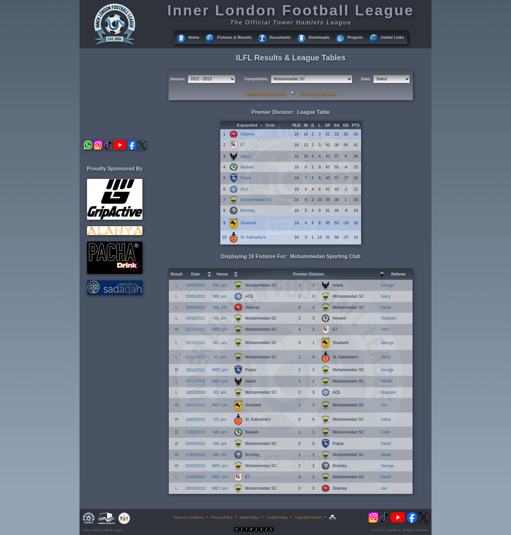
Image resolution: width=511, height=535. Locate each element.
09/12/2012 (195, 381)
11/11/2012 (195, 357)
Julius (386, 419)
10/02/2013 (195, 419)
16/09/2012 (195, 285)
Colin (385, 432)
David (386, 307)
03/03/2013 (195, 443)
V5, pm (219, 419)
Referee (398, 274)
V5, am (219, 318)
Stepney (248, 134)
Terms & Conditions (189, 517)
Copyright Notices (308, 517)
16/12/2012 (195, 392)
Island (246, 156)
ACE (245, 189)
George (387, 285)
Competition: (256, 79)
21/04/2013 (195, 477)
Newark (247, 167)
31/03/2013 (195, 466)
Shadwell (248, 223)
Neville (386, 381)
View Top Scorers (317, 93)
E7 (243, 145)
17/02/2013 (195, 432)
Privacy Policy (221, 517)
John (385, 329)
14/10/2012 (195, 318)
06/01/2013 (195, 405)
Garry (385, 296)
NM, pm (219, 285)
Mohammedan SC (256, 199)
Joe (384, 405)
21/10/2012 (195, 329)
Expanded (247, 125)
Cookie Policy (277, 517)
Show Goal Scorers (265, 93)
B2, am (219, 392)
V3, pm (219, 357)
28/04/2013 (195, 488)
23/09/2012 (195, 296)
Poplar (246, 178)
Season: (177, 79)
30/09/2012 (195, 307)
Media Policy (249, 517)
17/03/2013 (195, 454)
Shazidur (388, 318)
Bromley (248, 210)
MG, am (220, 342)
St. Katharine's (253, 237)
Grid (270, 125)
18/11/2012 (195, 370)
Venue (222, 274)
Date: (366, 79)
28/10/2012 (195, 342)
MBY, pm (220, 329)
